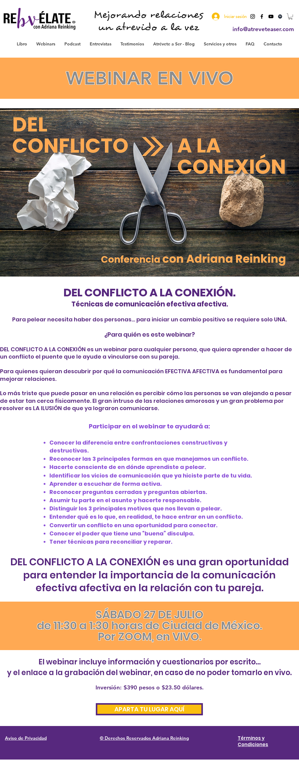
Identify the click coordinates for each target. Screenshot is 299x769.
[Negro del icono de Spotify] (280, 16)
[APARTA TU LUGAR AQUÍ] (149, 709)
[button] (290, 16)
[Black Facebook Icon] (262, 16)
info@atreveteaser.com (263, 29)
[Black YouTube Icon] (271, 16)
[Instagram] (253, 16)
